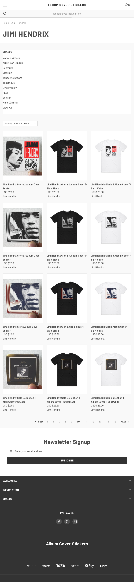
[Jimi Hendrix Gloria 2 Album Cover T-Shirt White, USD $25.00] (111, 156)
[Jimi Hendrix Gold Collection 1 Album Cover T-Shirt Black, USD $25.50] (67, 369)
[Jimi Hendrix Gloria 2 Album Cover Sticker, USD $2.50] (22, 156)
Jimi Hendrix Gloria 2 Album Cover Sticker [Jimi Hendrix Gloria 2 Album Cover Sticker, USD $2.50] (21, 186)
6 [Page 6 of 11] (53, 421)
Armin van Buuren (13, 63)
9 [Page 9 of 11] (71, 421)
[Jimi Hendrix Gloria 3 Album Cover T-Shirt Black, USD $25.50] (67, 227)
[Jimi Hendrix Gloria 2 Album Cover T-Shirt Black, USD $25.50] (67, 156)
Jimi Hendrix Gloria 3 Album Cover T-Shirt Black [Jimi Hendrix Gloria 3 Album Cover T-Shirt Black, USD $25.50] (67, 257)
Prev (39, 421)
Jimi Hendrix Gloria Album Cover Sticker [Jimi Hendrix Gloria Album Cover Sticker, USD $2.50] (20, 328)
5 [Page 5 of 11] (48, 421)
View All (7, 107)
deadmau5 (9, 82)
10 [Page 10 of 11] (78, 421)
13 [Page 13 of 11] (100, 421)
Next (125, 421)
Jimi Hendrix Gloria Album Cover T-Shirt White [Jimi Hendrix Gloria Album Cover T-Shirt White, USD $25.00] (110, 328)
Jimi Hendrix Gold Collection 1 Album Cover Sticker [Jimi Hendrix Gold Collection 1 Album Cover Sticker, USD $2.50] (19, 400)
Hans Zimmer (10, 102)
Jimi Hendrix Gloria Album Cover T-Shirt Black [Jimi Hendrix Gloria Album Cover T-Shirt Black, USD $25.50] (66, 328)
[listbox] (25, 123)
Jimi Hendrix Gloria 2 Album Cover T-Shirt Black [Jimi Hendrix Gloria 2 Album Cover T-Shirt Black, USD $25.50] (67, 186)
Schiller (7, 97)
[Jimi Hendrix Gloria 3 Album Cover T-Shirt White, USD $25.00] (111, 227)
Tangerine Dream (12, 77)
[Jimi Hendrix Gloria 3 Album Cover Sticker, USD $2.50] (22, 227)
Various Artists (11, 58)
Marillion (7, 72)
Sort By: (8, 123)
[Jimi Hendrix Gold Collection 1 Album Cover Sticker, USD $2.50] (22, 369)
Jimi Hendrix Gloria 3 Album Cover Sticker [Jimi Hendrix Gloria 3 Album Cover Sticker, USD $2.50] (21, 257)
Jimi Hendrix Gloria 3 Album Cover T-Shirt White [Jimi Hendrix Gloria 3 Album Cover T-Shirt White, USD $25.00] (111, 257)
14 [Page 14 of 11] (107, 421)
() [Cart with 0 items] (128, 4)
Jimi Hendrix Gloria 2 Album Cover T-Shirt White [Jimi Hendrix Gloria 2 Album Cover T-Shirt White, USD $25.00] (111, 186)
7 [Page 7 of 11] (59, 421)
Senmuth (8, 68)
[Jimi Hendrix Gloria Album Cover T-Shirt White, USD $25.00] (111, 298)
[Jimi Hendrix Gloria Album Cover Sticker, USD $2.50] (22, 298)
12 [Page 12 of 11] (92, 421)
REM (5, 92)
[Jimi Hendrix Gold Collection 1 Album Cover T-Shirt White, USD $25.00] (111, 369)
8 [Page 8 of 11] (65, 421)
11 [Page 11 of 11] (85, 421)
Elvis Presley (10, 87)
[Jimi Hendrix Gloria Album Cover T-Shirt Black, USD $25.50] (67, 298)
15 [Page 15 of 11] (114, 421)
